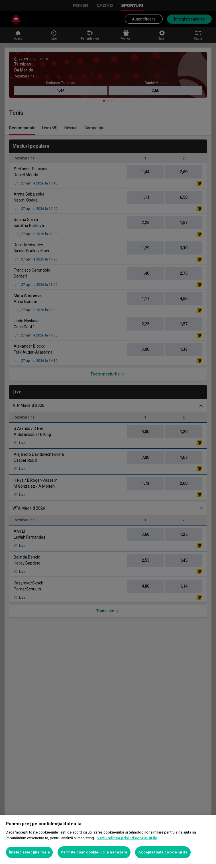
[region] (108, 839)
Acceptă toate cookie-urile (162, 852)
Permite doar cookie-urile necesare (94, 852)
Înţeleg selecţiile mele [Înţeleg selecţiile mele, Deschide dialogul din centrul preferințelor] (29, 852)
